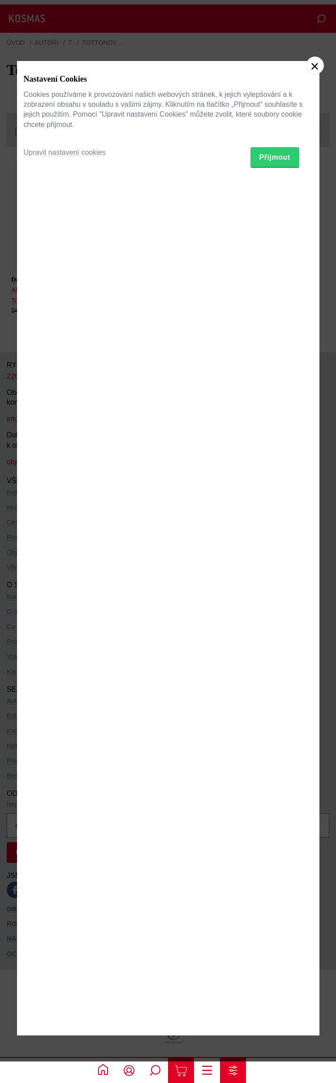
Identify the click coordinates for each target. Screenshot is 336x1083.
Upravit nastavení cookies (65, 583)
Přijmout (274, 588)
